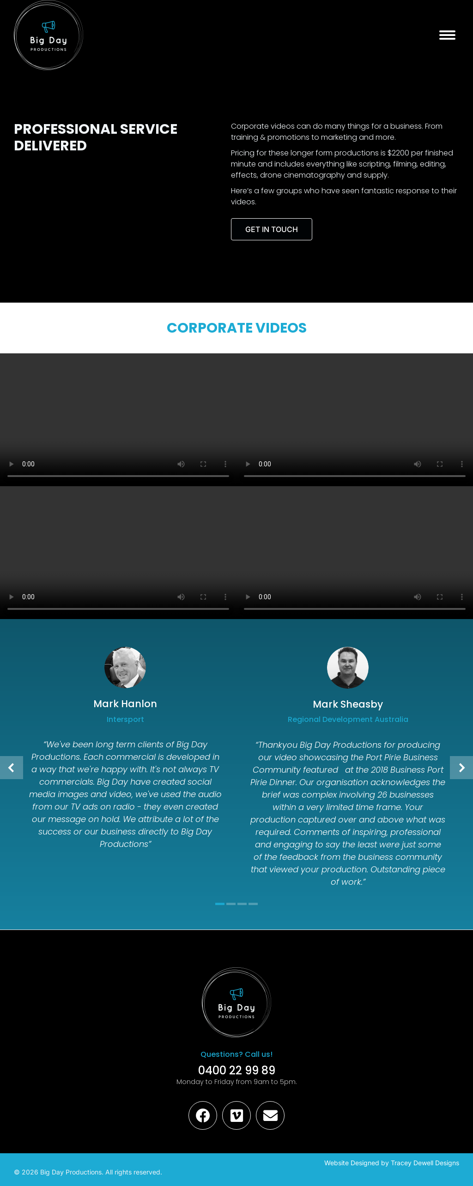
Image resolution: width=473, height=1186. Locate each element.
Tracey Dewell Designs (425, 1163)
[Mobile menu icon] (447, 35)
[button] (11, 767)
